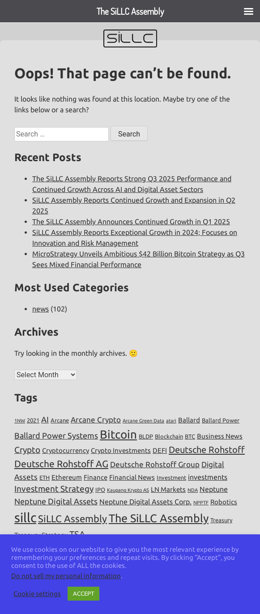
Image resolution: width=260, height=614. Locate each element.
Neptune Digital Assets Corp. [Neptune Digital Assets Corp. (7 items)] (145, 502)
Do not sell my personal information (66, 576)
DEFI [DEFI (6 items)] (160, 450)
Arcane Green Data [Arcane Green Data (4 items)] (143, 420)
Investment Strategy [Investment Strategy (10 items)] (54, 489)
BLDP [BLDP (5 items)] (146, 436)
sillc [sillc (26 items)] (25, 517)
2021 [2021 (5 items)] (33, 420)
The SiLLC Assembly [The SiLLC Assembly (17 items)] (159, 518)
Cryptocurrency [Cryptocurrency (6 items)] (65, 450)
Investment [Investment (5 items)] (171, 477)
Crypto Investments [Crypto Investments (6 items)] (121, 450)
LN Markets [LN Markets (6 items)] (168, 489)
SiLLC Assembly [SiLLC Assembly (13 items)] (72, 518)
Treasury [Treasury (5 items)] (221, 520)
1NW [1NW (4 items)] (19, 420)
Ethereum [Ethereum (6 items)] (66, 477)
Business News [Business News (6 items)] (220, 436)
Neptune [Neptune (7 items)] (214, 489)
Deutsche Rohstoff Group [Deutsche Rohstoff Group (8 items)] (155, 464)
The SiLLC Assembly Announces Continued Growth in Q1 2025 (131, 221)
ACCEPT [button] (83, 593)
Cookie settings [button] (37, 593)
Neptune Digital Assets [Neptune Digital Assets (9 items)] (56, 501)
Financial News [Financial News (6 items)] (132, 477)
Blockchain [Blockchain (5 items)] (169, 436)
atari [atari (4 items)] (171, 420)
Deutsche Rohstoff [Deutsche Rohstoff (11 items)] (207, 449)
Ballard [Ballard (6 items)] (189, 420)
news (40, 309)
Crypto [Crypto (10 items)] (27, 450)
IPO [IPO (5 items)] (100, 489)
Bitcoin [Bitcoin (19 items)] (118, 434)
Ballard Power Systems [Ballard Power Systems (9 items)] (56, 435)
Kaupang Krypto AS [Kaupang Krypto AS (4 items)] (128, 490)
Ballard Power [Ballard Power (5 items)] (220, 420)
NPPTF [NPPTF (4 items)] (201, 502)
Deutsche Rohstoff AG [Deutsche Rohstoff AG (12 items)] (61, 463)
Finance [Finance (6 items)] (95, 477)
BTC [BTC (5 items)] (190, 436)
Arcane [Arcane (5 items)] (60, 420)
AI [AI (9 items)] (45, 419)
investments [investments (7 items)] (207, 477)
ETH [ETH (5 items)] (44, 477)
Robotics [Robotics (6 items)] (223, 502)
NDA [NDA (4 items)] (193, 490)
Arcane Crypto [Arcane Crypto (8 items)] (96, 419)
